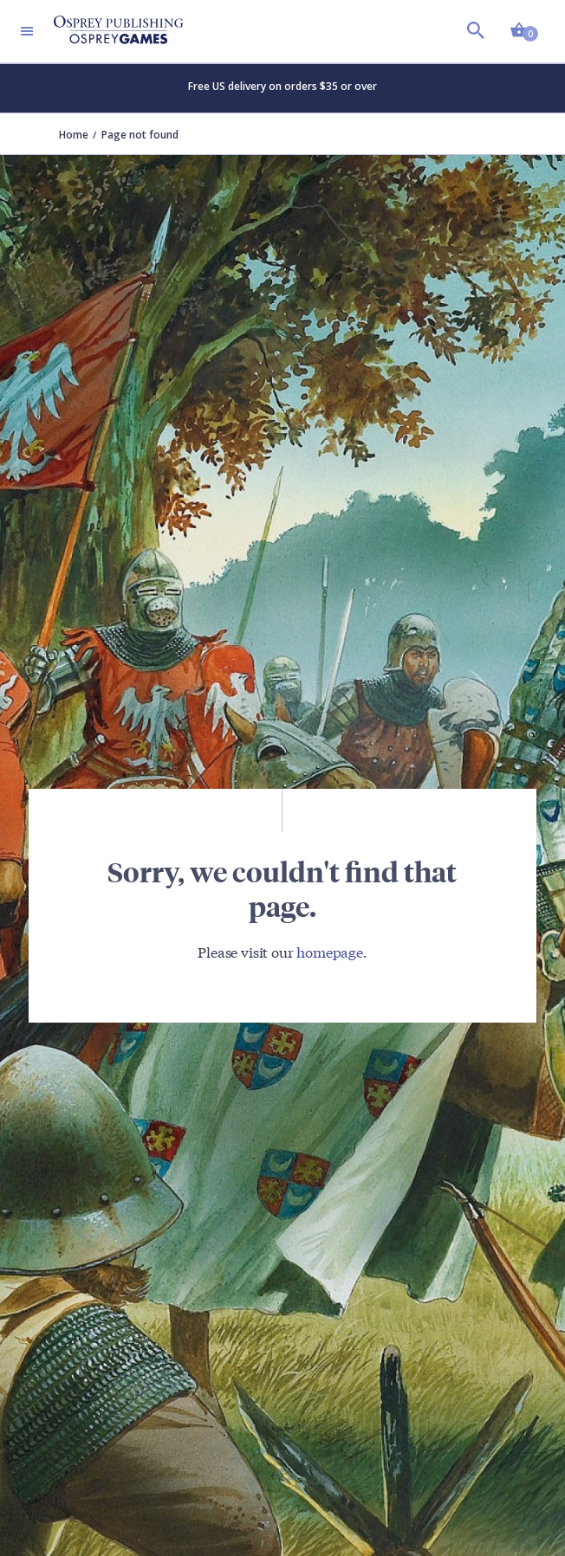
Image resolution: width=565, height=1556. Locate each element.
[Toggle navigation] (27, 31)
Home (73, 134)
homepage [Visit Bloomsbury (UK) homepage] (329, 951)
